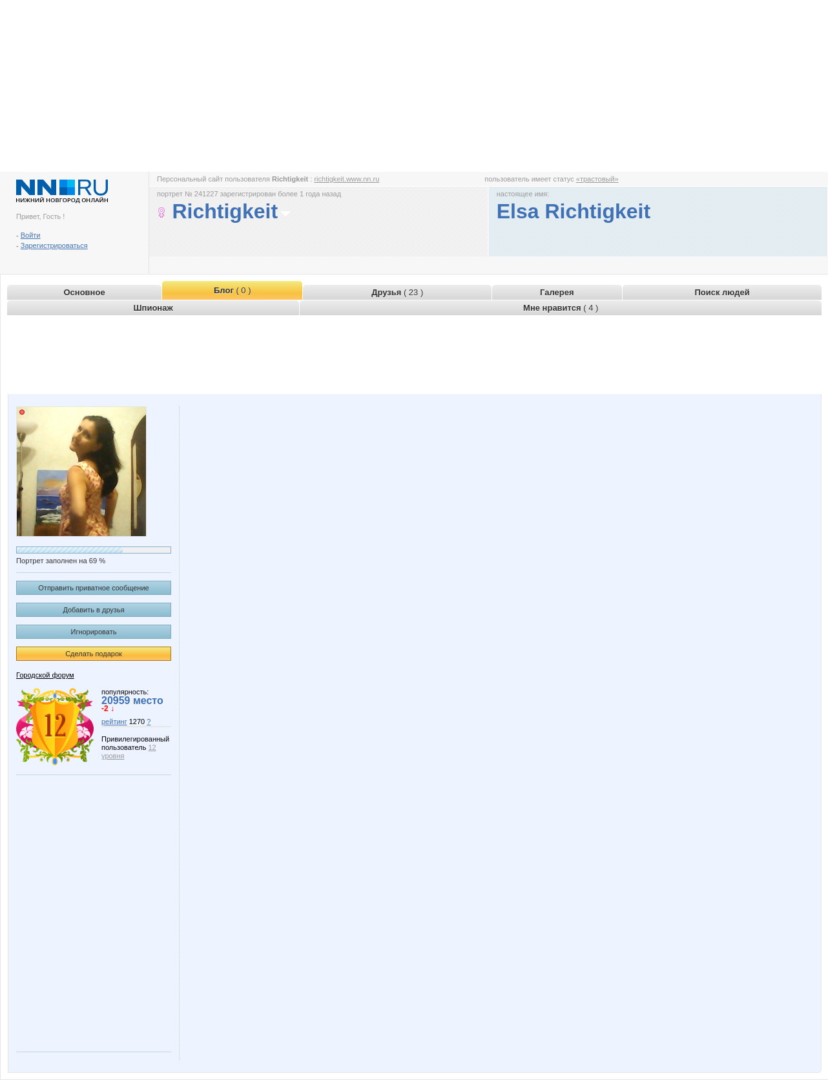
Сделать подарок (93, 654)
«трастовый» (597, 179)
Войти (31, 235)
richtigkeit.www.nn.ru (346, 179)
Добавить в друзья (93, 610)
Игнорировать (94, 632)
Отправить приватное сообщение (93, 588)
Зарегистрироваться (54, 245)
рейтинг (114, 721)
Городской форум (45, 675)
